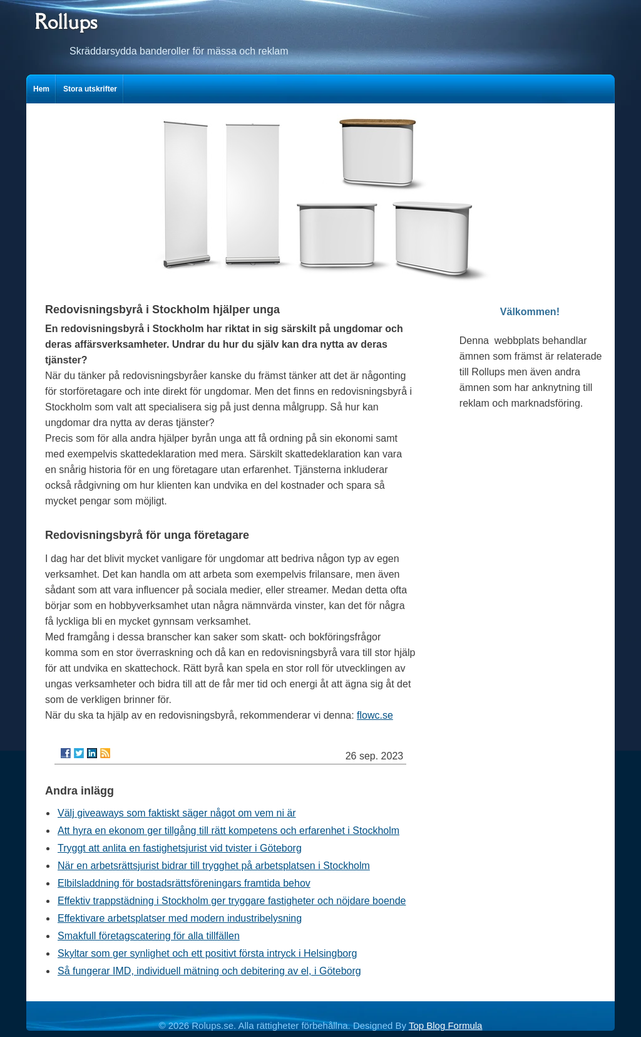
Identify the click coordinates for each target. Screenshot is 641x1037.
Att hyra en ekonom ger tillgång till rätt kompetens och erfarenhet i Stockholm (228, 830)
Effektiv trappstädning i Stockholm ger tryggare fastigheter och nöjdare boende (232, 900)
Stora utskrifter (90, 89)
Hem (41, 89)
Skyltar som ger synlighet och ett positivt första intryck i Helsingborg (207, 953)
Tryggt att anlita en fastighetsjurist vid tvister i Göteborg (180, 848)
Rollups (65, 21)
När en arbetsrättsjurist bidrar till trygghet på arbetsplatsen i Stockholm (214, 865)
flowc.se (375, 715)
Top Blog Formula (446, 1025)
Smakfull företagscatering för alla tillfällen (149, 935)
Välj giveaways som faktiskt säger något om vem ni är (177, 813)
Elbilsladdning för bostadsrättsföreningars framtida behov (184, 883)
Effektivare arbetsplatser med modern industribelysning (180, 918)
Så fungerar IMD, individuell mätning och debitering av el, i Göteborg (209, 971)
